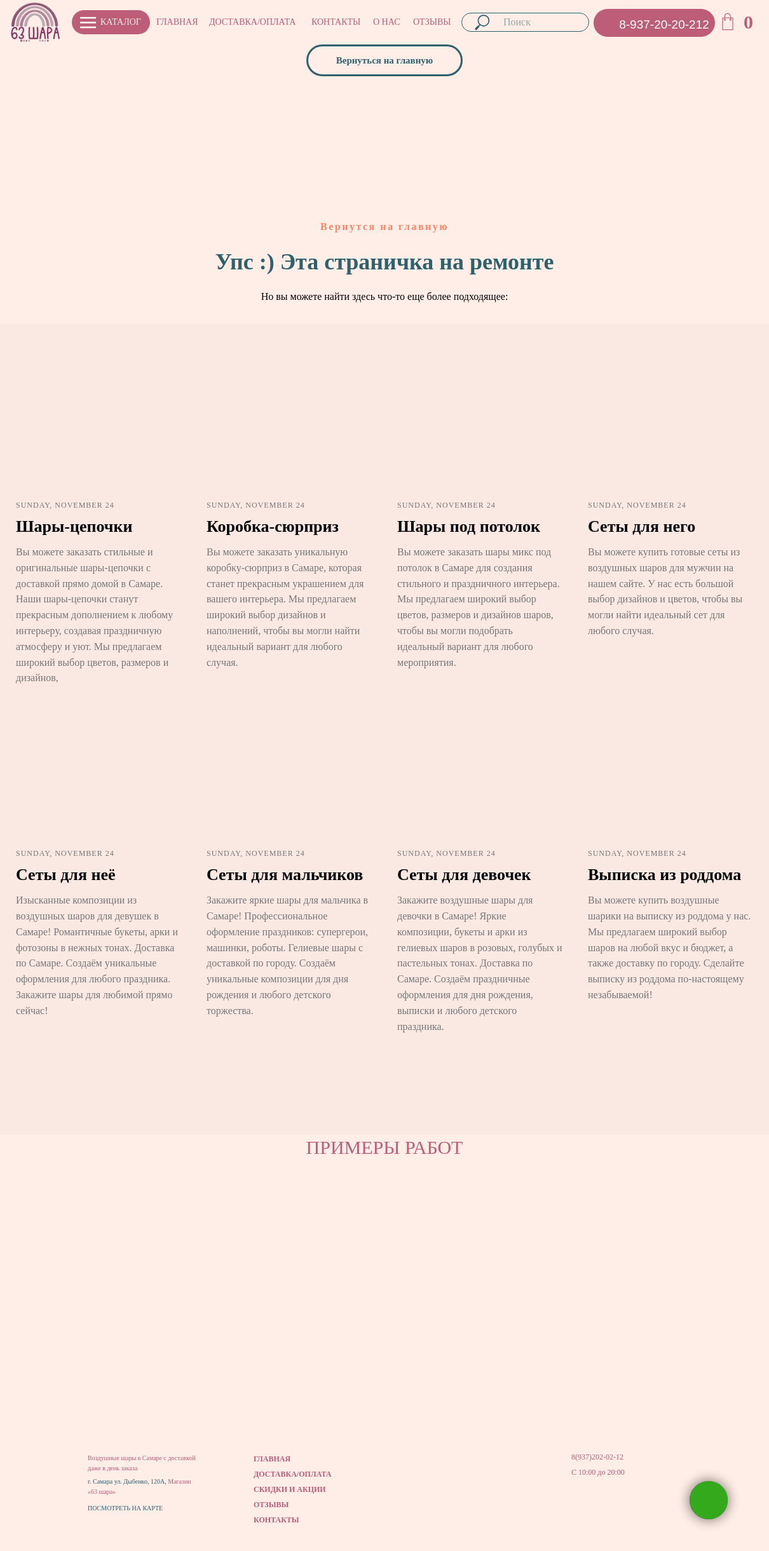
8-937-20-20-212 (664, 24)
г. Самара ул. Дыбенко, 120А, (128, 1481)
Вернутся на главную (384, 226)
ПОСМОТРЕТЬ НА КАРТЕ (125, 1508)
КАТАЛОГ (120, 22)
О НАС (386, 22)
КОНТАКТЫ (335, 22)
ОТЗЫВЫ (432, 22)
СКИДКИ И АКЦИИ (290, 1489)
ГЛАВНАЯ (177, 22)
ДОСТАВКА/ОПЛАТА (252, 22)
